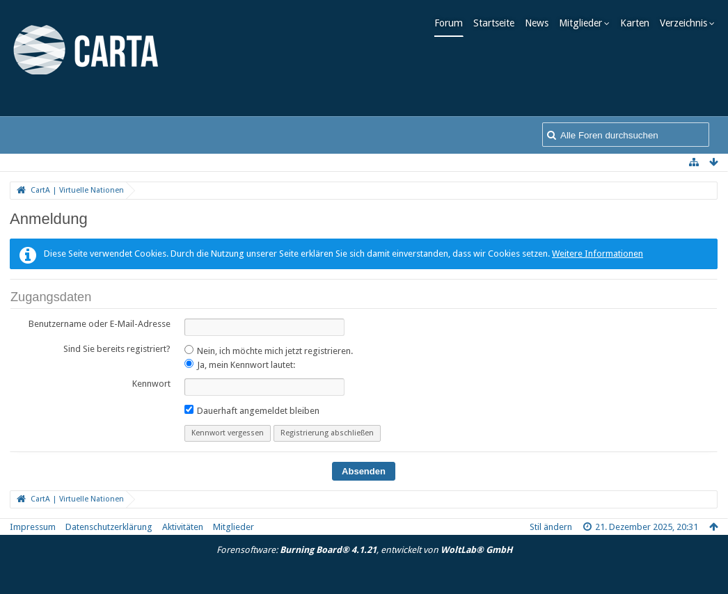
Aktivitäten (182, 527)
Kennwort (151, 383)
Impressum (33, 527)
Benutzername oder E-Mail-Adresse (100, 324)
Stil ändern (551, 527)
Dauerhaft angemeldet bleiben (251, 410)
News (540, 23)
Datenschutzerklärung (108, 527)
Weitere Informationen (597, 253)
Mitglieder (584, 23)
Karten (638, 23)
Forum (452, 23)
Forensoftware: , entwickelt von (364, 550)
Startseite (497, 23)
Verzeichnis (687, 23)
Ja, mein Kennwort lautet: (239, 364)
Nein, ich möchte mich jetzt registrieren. (268, 350)
